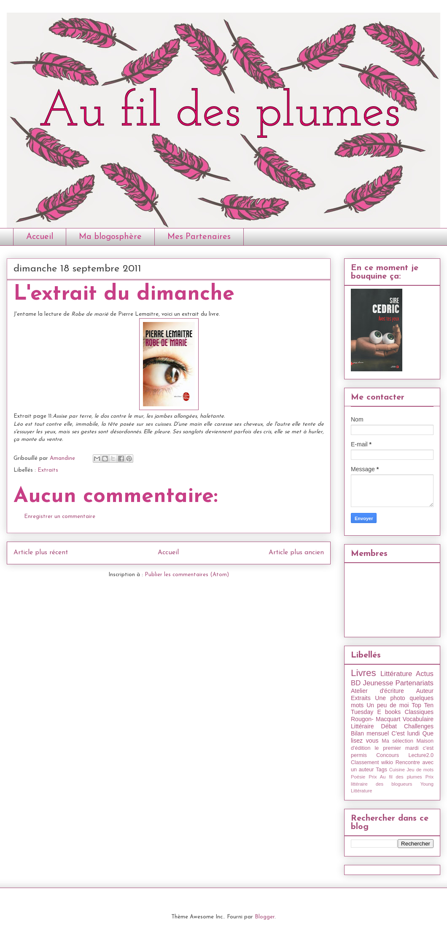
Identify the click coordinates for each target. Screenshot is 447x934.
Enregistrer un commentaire (59, 516)
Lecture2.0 (421, 755)
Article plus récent (40, 552)
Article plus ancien (296, 552)
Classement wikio (372, 762)
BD (356, 683)
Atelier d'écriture (377, 690)
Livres (363, 673)
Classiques (419, 712)
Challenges (419, 726)
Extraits (48, 470)
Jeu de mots (420, 769)
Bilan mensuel (370, 733)
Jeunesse (378, 683)
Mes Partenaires (199, 237)
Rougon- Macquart (375, 719)
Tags (381, 770)
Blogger (265, 917)
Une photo (390, 698)
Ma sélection (397, 741)
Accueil (39, 237)
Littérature (396, 674)
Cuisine (397, 769)
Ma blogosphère (110, 237)
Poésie (358, 776)
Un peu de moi (387, 705)
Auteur (425, 690)
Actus (425, 674)
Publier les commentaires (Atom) (187, 574)
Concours (387, 755)
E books (389, 712)
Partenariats (415, 683)
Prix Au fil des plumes (395, 776)
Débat (389, 726)
